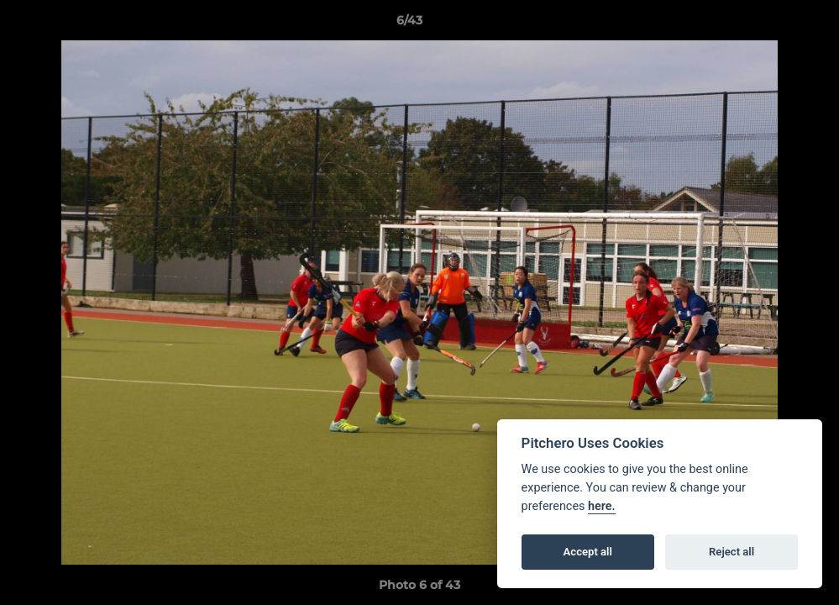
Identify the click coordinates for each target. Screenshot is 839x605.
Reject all (731, 551)
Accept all (588, 551)
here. (602, 506)
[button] (768, 24)
